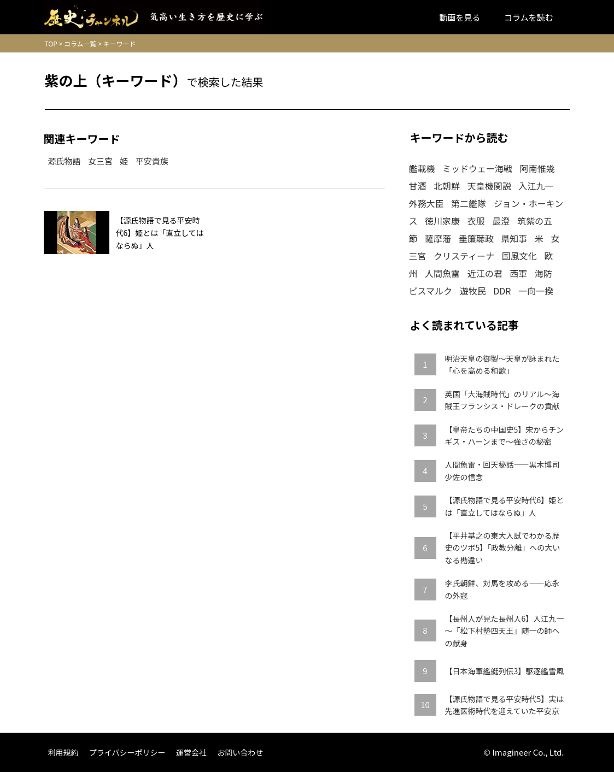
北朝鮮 (447, 185)
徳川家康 (442, 220)
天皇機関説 (489, 185)
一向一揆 (535, 290)
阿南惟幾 (537, 168)
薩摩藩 (438, 238)
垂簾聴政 (476, 238)
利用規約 (63, 752)
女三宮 (100, 161)
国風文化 (519, 255)
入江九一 (535, 185)
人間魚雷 (442, 273)
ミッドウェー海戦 (477, 168)
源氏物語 (64, 161)
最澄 (501, 220)
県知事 (514, 238)
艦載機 (422, 168)
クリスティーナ (464, 255)
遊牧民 (473, 290)
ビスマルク (431, 290)
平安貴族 (152, 161)
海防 (543, 273)
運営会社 (191, 752)
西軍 (518, 273)
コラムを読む (528, 17)
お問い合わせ (240, 752)
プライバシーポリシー (127, 752)
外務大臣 (426, 203)
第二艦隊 (468, 203)
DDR (502, 290)
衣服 (476, 220)
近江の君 (484, 273)
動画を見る (460, 17)
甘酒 (417, 185)
